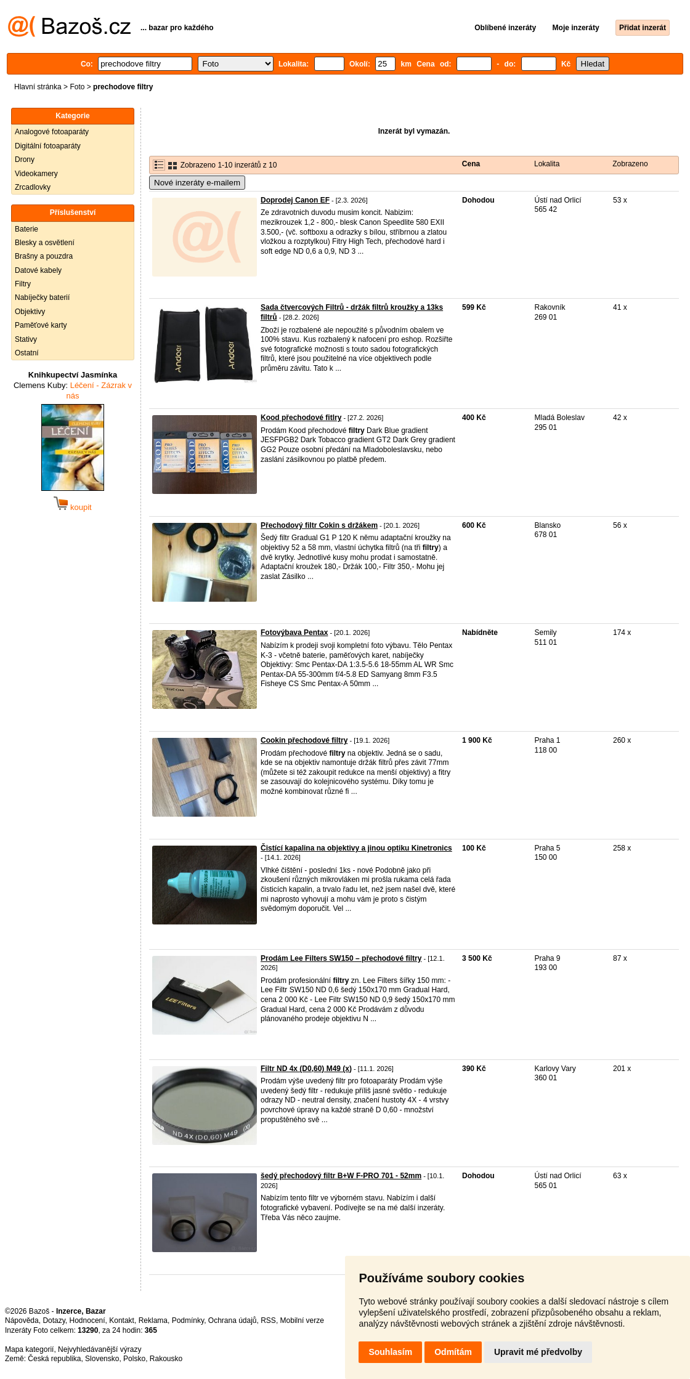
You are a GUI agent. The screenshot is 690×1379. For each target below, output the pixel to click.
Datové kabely (38, 270)
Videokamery (36, 173)
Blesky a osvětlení (45, 242)
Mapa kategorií (29, 1349)
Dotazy (54, 1320)
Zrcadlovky (33, 187)
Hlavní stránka (38, 87)
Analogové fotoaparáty (52, 131)
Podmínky (188, 1320)
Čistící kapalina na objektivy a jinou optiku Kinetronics (356, 848)
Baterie (26, 229)
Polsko (134, 1358)
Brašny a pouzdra (44, 256)
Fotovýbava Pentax (294, 632)
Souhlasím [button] (390, 1352)
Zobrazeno (629, 164)
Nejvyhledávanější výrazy (99, 1349)
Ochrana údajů (232, 1320)
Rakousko (166, 1358)
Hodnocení (87, 1320)
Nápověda (22, 1320)
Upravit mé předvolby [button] (538, 1352)
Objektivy (30, 311)
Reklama (153, 1320)
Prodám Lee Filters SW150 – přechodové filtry (341, 958)
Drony (24, 159)
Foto (77, 87)
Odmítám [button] (453, 1352)
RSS (268, 1320)
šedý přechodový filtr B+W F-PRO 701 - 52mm (341, 1175)
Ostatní (27, 353)
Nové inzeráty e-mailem (197, 182)
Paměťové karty (41, 325)
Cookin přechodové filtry (304, 740)
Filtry (23, 284)
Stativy (26, 339)
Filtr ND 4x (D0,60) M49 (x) (306, 1068)
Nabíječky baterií (42, 297)
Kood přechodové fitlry (301, 417)
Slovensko (102, 1358)
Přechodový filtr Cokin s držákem (319, 525)
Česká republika (54, 1358)
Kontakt (121, 1320)
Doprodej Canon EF (295, 200)
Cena (471, 164)
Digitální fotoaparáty (48, 146)
